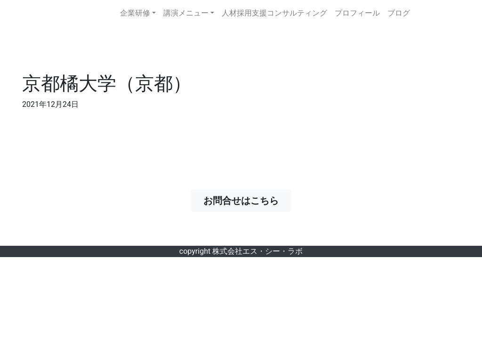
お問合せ (441, 13)
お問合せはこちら (245, 200)
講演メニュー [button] (186, 12)
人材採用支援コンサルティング (274, 12)
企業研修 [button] (135, 12)
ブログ (398, 12)
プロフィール (357, 12)
